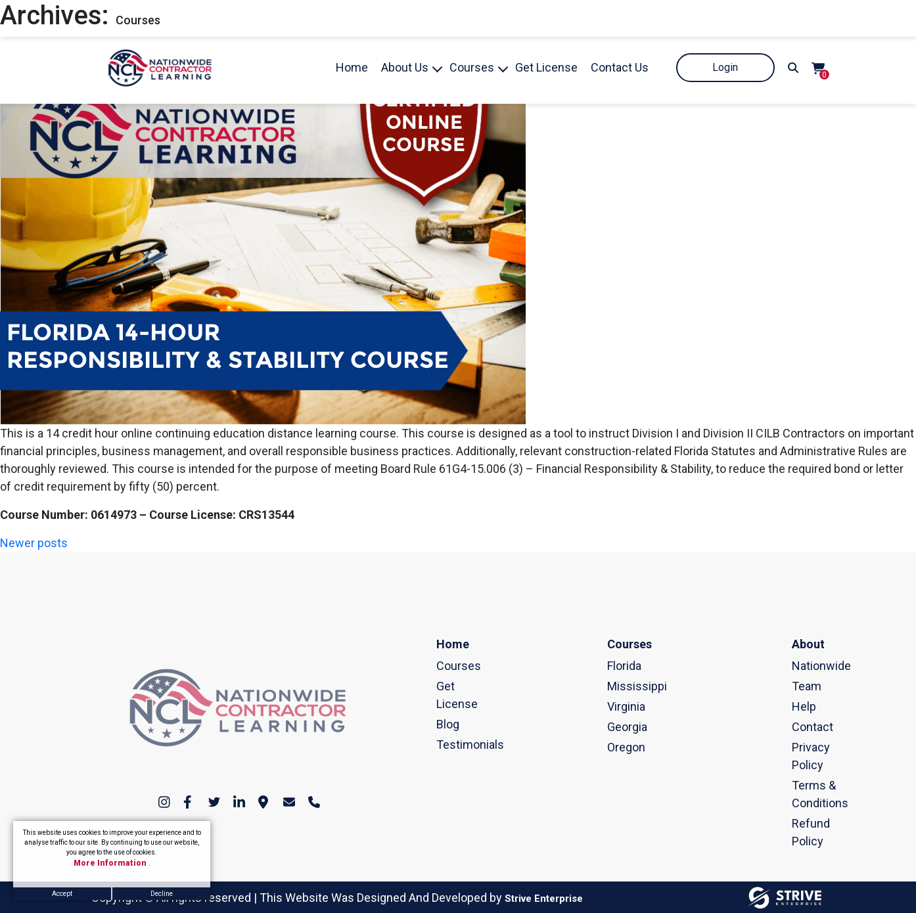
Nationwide (798, 666)
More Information (111, 863)
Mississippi (613, 686)
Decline (161, 893)
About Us (404, 67)
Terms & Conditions (798, 794)
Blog (442, 724)
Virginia (613, 706)
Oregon (613, 747)
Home (352, 67)
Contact (798, 727)
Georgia (613, 727)
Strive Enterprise (544, 898)
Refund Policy (798, 832)
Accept (62, 893)
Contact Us (620, 67)
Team (798, 686)
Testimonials (442, 744)
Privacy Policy (798, 756)
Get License (546, 67)
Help (798, 706)
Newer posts (34, 543)
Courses (471, 67)
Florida (613, 666)
